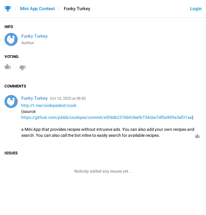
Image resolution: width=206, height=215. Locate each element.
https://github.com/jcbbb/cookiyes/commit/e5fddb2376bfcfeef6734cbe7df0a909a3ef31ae (106, 117)
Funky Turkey (34, 36)
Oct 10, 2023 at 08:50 (68, 98)
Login (196, 8)
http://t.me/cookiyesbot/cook (48, 105)
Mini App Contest (37, 8)
